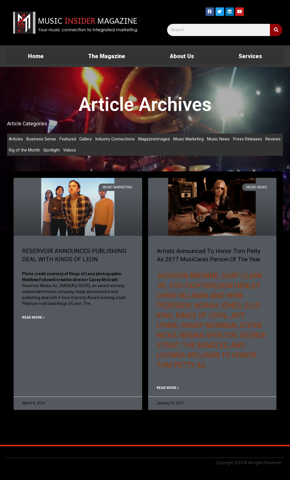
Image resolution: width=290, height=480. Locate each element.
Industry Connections (115, 139)
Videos (69, 150)
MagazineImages (154, 139)
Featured (67, 139)
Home (36, 56)
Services (250, 56)
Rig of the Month (24, 150)
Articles (16, 139)
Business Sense (41, 139)
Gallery (85, 139)
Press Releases (247, 139)
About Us (182, 56)
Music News (218, 139)
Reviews (273, 139)
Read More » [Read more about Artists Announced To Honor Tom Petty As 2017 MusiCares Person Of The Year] (168, 389)
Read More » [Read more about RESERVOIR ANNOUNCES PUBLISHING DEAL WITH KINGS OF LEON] (33, 318)
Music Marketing (189, 139)
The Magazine (106, 56)
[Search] (276, 30)
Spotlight (51, 150)
